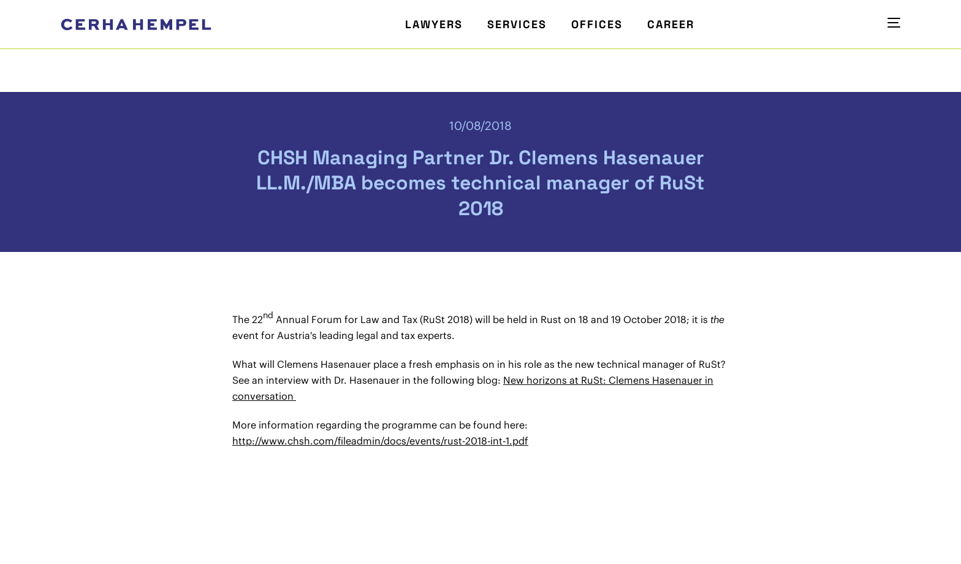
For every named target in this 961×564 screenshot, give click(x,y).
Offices (597, 24)
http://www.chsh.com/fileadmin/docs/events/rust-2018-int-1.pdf (380, 441)
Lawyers (434, 24)
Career (670, 24)
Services (517, 24)
